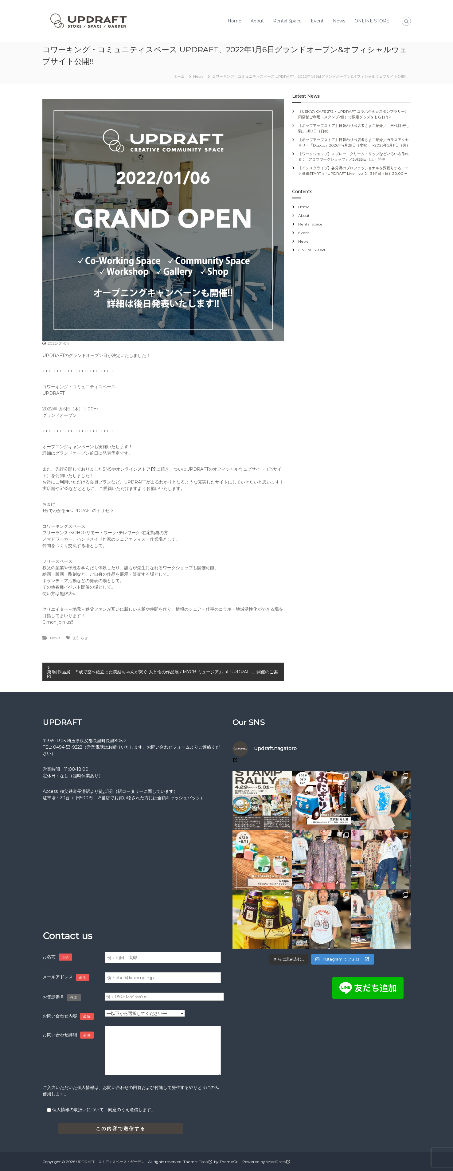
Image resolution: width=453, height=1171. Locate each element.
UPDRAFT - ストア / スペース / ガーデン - (111, 1161)
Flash (203, 1161)
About (257, 21)
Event (317, 21)
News (339, 21)
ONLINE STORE (371, 21)
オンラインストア (133, 469)
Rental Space (287, 21)
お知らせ (80, 638)
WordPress (276, 1161)
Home (234, 21)
